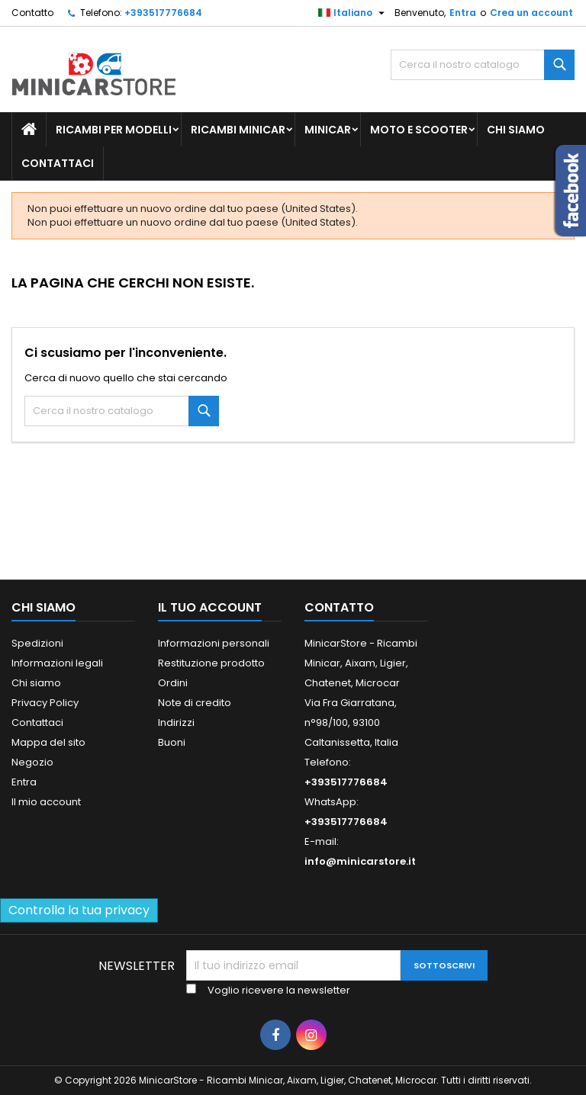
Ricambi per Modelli (114, 129)
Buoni (171, 742)
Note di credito (194, 702)
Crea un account (531, 12)
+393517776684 (163, 12)
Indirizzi (176, 722)
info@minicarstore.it (360, 861)
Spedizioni (37, 643)
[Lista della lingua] (353, 13)
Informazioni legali (57, 663)
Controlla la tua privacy (79, 910)
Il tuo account (210, 607)
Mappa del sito (48, 742)
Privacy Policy (45, 702)
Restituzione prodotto (211, 663)
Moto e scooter (419, 129)
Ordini (173, 683)
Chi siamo (516, 129)
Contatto (32, 12)
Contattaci (57, 163)
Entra (462, 12)
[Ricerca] (483, 65)
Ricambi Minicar (238, 129)
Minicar (327, 129)
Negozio (32, 762)
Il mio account (46, 802)
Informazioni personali (213, 643)
